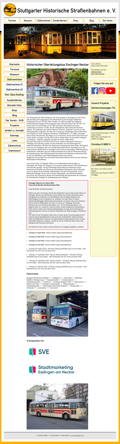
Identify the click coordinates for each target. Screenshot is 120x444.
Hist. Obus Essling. (97, 74)
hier (101, 139)
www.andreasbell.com (76, 435)
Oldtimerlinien (96, 72)
